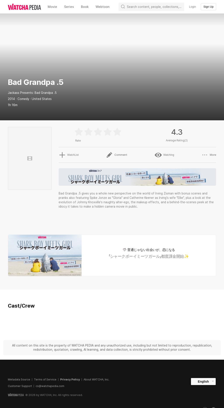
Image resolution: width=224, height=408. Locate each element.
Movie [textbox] (52, 7)
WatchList (68, 155)
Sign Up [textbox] (208, 6)
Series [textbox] (69, 7)
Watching (164, 155)
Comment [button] (116, 155)
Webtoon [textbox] (103, 7)
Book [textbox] (85, 7)
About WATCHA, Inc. (96, 379)
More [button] (208, 155)
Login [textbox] (192, 6)
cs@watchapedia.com (50, 386)
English (203, 381)
